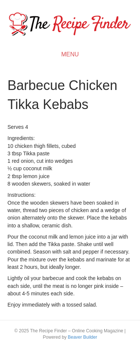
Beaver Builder (82, 337)
